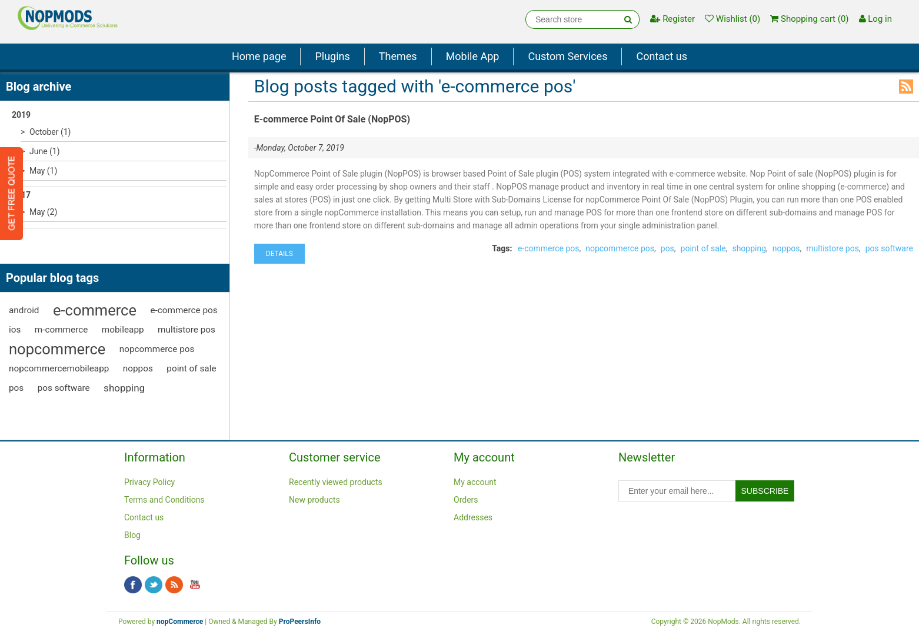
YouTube (195, 585)
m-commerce (61, 329)
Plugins (332, 56)
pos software (64, 388)
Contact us (661, 56)
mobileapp (123, 329)
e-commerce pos (183, 310)
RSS (906, 86)
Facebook (133, 585)
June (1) (44, 151)
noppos (138, 368)
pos (16, 388)
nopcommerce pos (157, 349)
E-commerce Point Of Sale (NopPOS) (332, 119)
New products (314, 499)
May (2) (43, 212)
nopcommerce (57, 349)
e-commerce (94, 310)
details (279, 254)
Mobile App (473, 56)
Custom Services (567, 56)
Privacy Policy (149, 482)
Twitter (153, 585)
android (24, 310)
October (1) (50, 132)
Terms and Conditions (164, 499)
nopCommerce (180, 621)
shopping (124, 388)
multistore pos (186, 329)
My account (475, 482)
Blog (132, 535)
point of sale (191, 368)
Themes (398, 56)
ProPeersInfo (300, 621)
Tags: (502, 248)
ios (15, 329)
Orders (466, 499)
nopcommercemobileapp (59, 368)
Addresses (473, 517)
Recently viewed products (335, 482)
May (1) (43, 170)
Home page (259, 56)
